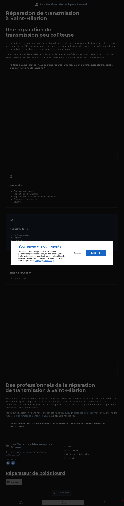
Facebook (48, 261)
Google (38, 261)
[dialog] (62, 253)
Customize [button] (77, 253)
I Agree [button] (96, 253)
